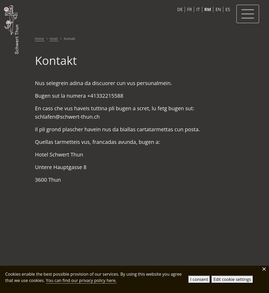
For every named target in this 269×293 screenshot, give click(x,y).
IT (198, 9)
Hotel (54, 38)
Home (40, 38)
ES (227, 9)
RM (207, 9)
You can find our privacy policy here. (81, 280)
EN (218, 9)
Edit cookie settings (232, 279)
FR (189, 9)
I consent (199, 279)
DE (180, 9)
